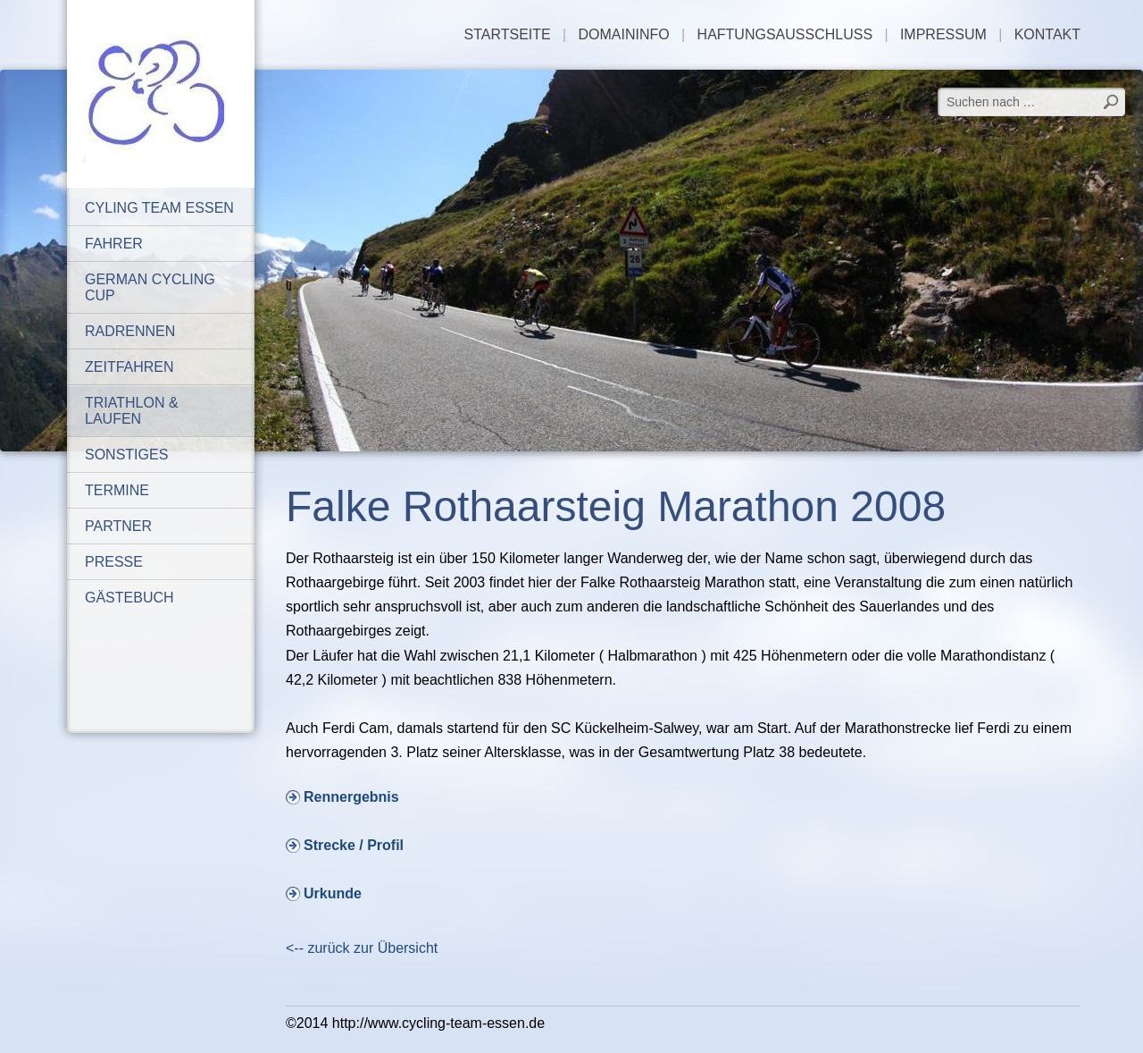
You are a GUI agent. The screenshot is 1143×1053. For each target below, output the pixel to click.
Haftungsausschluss (784, 34)
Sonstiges (126, 454)
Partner (118, 526)
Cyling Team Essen (159, 207)
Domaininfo (624, 34)
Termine (117, 490)
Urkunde (333, 893)
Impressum (943, 34)
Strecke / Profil (354, 845)
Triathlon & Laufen (132, 410)
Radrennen (130, 331)
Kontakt (1047, 34)
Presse (114, 561)
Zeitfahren (129, 367)
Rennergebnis (351, 796)
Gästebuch (129, 597)
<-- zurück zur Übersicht (362, 948)
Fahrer (114, 243)
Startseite (507, 34)
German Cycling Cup (150, 287)
